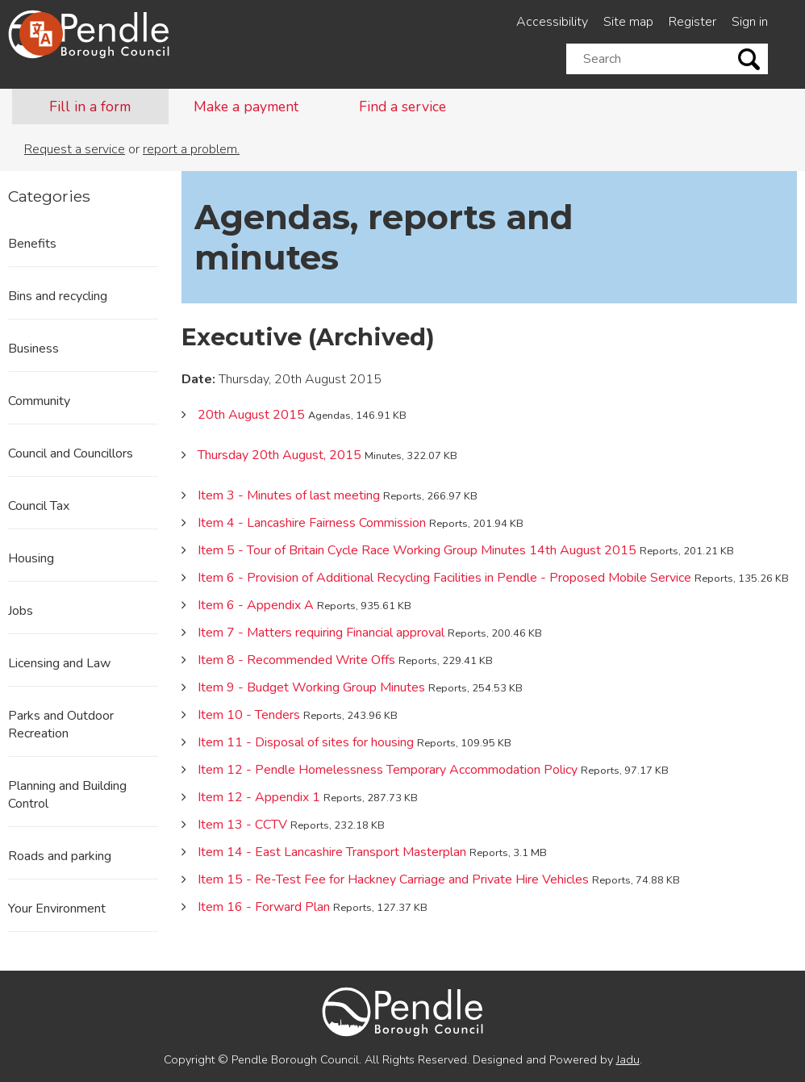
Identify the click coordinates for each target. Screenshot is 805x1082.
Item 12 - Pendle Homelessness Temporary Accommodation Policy (388, 770)
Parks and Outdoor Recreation (61, 724)
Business (33, 348)
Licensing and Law (59, 663)
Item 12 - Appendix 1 (259, 797)
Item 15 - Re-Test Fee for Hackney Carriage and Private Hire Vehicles (393, 879)
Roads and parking (59, 856)
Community (39, 401)
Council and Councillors (70, 453)
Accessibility (552, 22)
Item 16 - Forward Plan (264, 907)
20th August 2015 (251, 415)
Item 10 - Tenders (249, 715)
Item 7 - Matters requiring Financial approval (321, 632)
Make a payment (246, 106)
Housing (31, 558)
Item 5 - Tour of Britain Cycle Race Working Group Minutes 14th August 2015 (417, 550)
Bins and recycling (57, 296)
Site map (628, 22)
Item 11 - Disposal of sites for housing (306, 742)
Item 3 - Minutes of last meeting (289, 495)
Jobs (20, 611)
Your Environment (57, 908)
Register (692, 22)
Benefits (32, 244)
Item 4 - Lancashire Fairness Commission (312, 523)
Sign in (750, 22)
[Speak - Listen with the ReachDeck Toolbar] (41, 34)
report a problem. (191, 149)
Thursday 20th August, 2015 (279, 455)
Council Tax (38, 506)
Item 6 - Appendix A (256, 605)
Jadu (628, 1059)
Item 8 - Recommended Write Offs (296, 660)
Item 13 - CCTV (242, 824)
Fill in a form (90, 106)
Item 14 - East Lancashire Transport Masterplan (332, 852)
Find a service (402, 106)
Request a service (74, 149)
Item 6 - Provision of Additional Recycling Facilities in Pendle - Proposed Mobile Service (444, 578)
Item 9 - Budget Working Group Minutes (311, 687)
